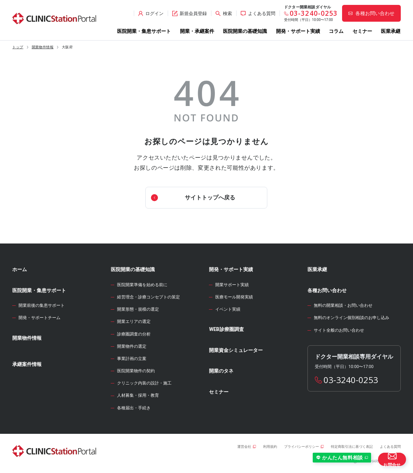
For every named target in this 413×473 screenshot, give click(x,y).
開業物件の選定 (131, 346)
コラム (336, 31)
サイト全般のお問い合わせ (339, 330)
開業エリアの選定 (134, 321)
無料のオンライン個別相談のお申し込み (351, 317)
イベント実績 (227, 309)
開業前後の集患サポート (42, 305)
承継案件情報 (27, 364)
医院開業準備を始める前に (142, 284)
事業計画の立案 (131, 358)
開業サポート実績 (232, 284)
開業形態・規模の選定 (138, 309)
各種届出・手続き (134, 407)
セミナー (362, 31)
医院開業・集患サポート (144, 31)
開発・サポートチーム (39, 317)
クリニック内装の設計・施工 (144, 383)
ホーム (19, 269)
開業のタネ (221, 371)
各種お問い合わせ (327, 290)
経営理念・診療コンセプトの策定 (148, 297)
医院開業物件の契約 (136, 370)
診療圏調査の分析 (134, 334)
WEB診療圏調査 (226, 329)
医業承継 (390, 31)
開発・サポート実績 (298, 31)
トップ (17, 47)
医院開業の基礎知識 (245, 31)
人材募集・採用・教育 (138, 395)
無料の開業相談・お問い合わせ (343, 305)
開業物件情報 (42, 47)
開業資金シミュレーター (236, 350)
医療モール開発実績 (234, 297)
